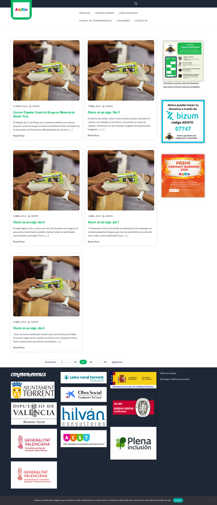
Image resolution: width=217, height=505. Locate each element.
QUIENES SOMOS (104, 13)
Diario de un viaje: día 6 (29, 328)
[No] (213, 500)
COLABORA (123, 20)
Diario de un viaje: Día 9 (104, 112)
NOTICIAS (84, 13)
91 (75, 361)
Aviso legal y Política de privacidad (174, 379)
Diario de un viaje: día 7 (103, 222)
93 (91, 361)
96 (105, 361)
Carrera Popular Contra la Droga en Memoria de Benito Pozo (44, 114)
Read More (19, 135)
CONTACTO (141, 20)
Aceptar (178, 500)
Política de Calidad (168, 373)
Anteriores (50, 361)
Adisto (35, 106)
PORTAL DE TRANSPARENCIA (95, 20)
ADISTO (21, 21)
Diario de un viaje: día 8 (29, 222)
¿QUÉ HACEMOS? (128, 13)
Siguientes (117, 361)
